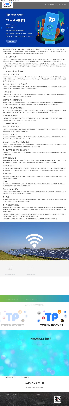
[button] (67, 28)
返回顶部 (64, 383)
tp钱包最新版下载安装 (51, 4)
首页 (45, 4)
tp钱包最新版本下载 (62, 4)
